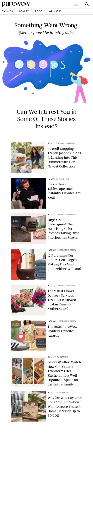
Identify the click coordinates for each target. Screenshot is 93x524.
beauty (24, 11)
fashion (7, 11)
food (39, 11)
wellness (55, 11)
